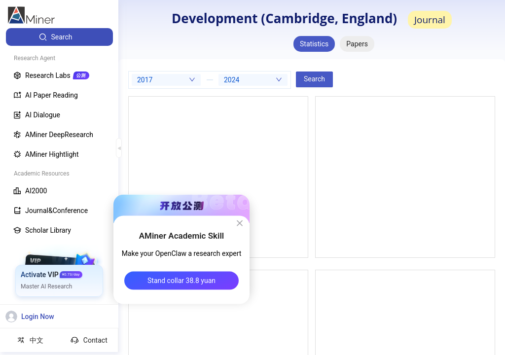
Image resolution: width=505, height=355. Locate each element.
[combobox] (166, 80)
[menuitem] (59, 37)
